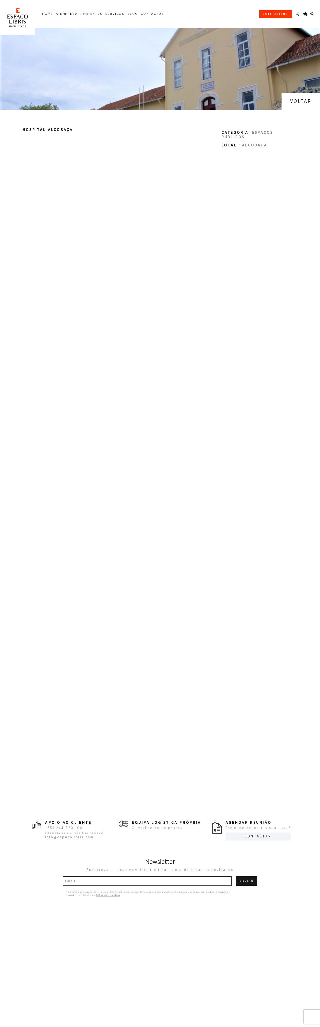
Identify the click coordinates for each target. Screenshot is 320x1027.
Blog (132, 13)
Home (47, 13)
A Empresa (67, 13)
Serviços (115, 13)
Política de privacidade (108, 895)
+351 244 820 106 (64, 828)
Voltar (301, 101)
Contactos (152, 13)
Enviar (247, 880)
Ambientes (91, 13)
